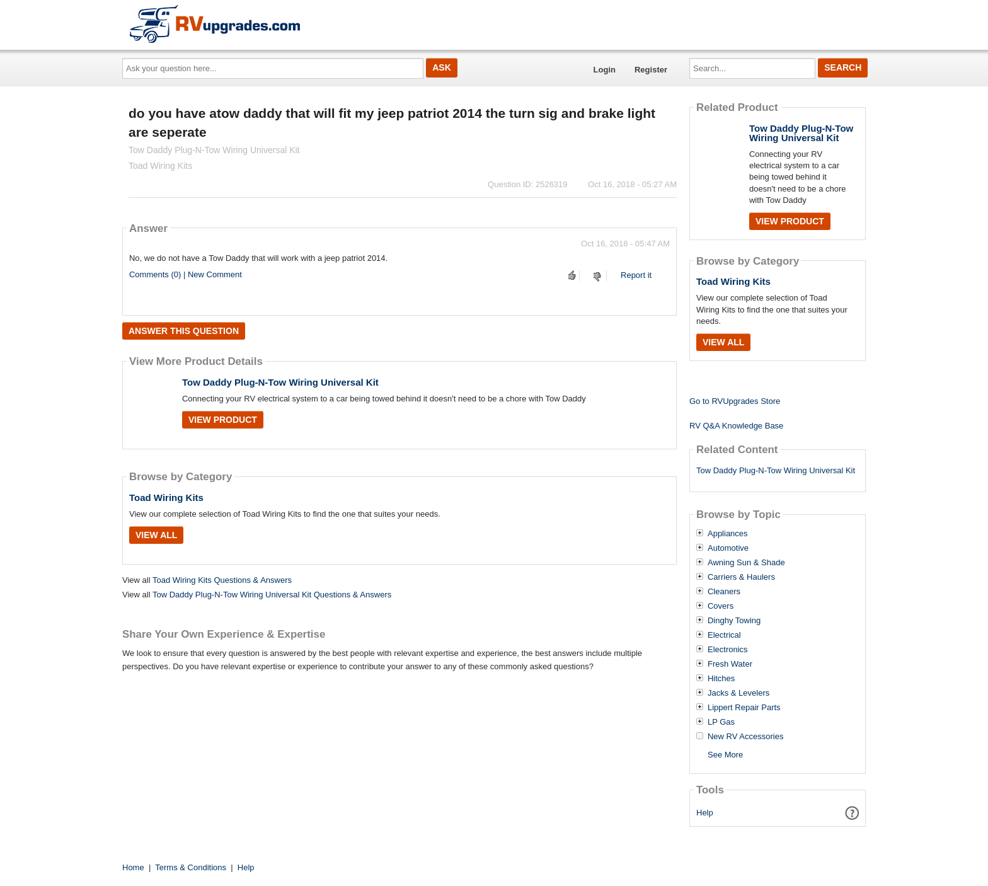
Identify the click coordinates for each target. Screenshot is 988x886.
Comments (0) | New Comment (185, 274)
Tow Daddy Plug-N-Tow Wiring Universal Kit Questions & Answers (271, 594)
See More (725, 754)
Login (605, 69)
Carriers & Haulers (741, 577)
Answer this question (184, 331)
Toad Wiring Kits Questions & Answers (222, 580)
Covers (720, 606)
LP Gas (721, 722)
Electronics (728, 649)
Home (133, 867)
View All (156, 535)
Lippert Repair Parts (744, 707)
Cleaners (724, 591)
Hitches (721, 678)
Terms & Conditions (190, 867)
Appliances (728, 533)
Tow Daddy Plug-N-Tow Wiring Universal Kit (280, 382)
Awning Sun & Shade (746, 562)
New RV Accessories (745, 736)
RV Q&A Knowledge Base (736, 425)
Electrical (724, 635)
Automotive (728, 548)
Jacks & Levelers (738, 693)
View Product (222, 420)
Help (704, 812)
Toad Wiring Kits (166, 497)
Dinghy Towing (734, 620)
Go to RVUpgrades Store (734, 401)
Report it (636, 275)
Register (651, 69)
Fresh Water (730, 664)
